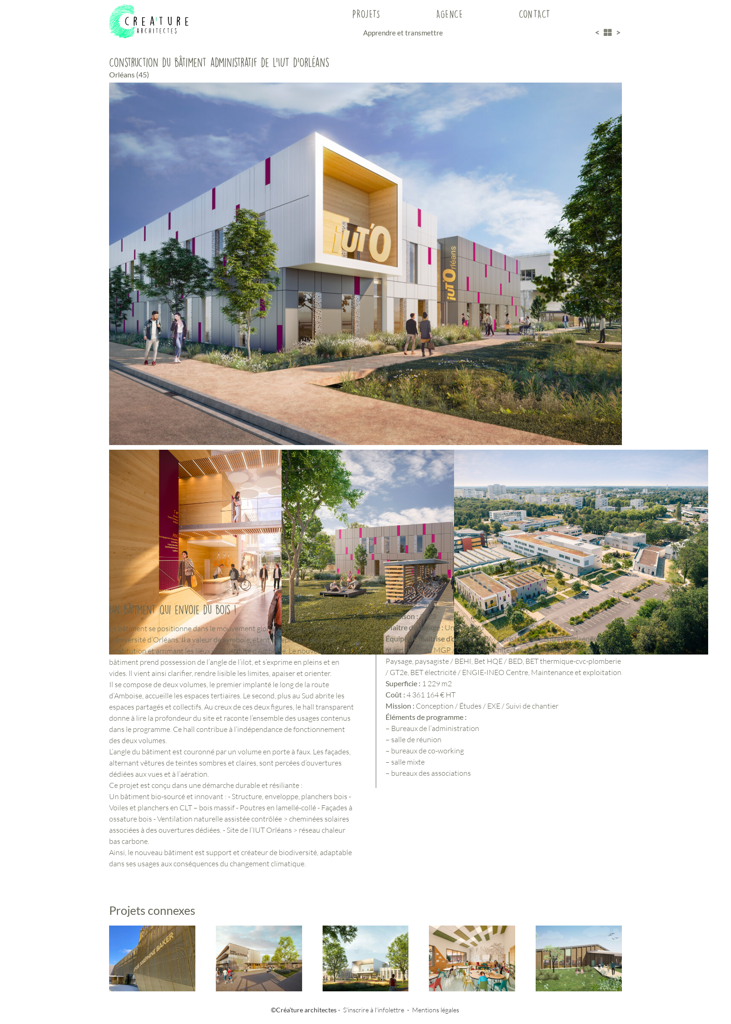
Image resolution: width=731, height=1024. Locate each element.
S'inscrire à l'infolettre (373, 1010)
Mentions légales (435, 1010)
